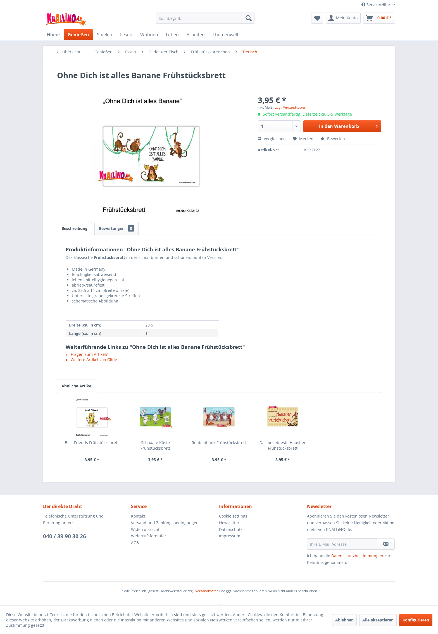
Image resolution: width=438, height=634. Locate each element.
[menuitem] (205, 18)
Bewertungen (116, 228)
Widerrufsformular (148, 535)
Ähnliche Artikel (76, 385)
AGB (135, 542)
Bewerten (332, 138)
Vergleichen (272, 138)
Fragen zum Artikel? (87, 354)
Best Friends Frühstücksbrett (92, 442)
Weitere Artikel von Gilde (91, 359)
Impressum (229, 535)
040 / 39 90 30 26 (64, 536)
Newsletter (229, 522)
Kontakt (138, 516)
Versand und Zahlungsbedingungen (165, 522)
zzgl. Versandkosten (290, 107)
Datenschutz (230, 529)
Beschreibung (74, 228)
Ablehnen (344, 620)
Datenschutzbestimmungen (357, 555)
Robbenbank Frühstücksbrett (219, 442)
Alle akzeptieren (378, 620)
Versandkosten (206, 590)
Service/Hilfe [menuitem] (376, 4)
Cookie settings (233, 516)
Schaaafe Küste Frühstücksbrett (155, 445)
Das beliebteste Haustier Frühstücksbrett (283, 445)
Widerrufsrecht (145, 529)
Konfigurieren (416, 620)
